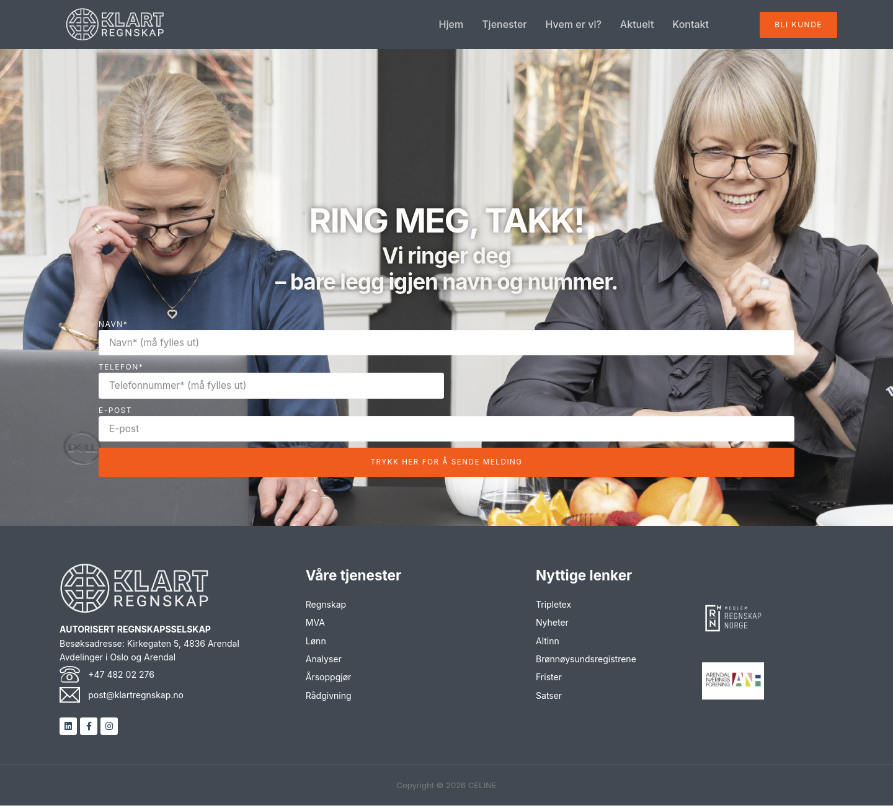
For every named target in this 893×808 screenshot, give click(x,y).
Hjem (451, 25)
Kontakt (690, 25)
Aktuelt (637, 25)
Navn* (113, 324)
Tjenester (504, 25)
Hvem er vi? (574, 25)
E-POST (115, 410)
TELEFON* (121, 367)
